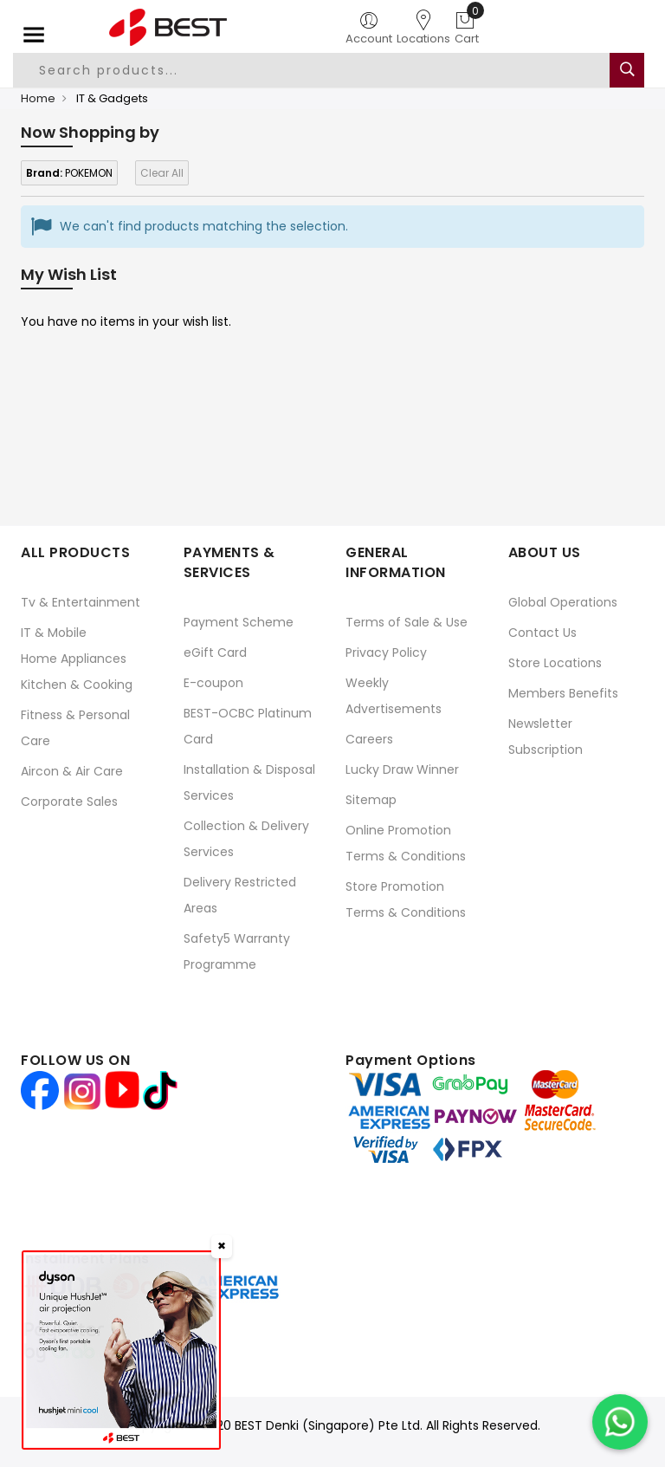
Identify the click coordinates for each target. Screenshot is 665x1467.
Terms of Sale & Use (406, 622)
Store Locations (555, 663)
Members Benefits (563, 693)
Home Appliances (73, 658)
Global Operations (562, 602)
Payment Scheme (239, 622)
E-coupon (213, 682)
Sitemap (371, 799)
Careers (369, 739)
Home (38, 98)
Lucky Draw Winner (402, 769)
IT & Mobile (54, 632)
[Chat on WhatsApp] (620, 1422)
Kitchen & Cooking (76, 684)
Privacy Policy (386, 652)
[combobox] (312, 70)
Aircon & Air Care (72, 771)
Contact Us (542, 632)
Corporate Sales (69, 801)
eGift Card (215, 652)
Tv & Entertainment (80, 602)
